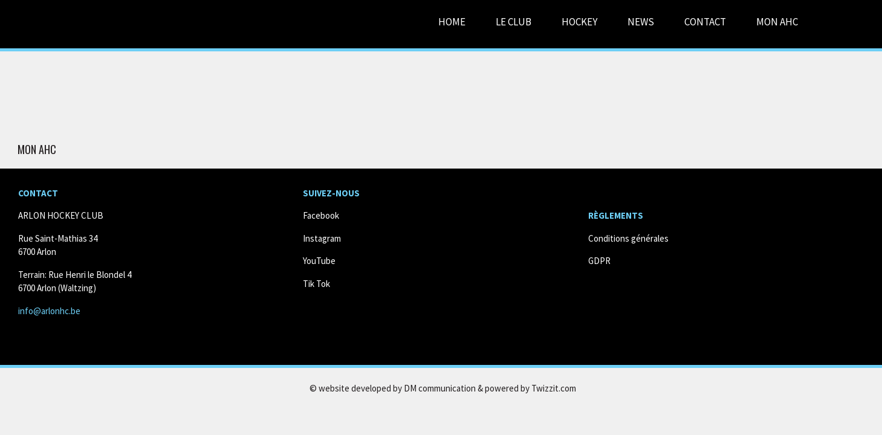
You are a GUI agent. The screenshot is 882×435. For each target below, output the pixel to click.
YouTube (319, 260)
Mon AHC (37, 149)
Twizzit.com (553, 388)
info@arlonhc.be (49, 311)
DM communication (440, 388)
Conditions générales (628, 238)
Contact (705, 21)
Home (451, 21)
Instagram (322, 238)
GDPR (599, 260)
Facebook (321, 215)
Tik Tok (316, 283)
